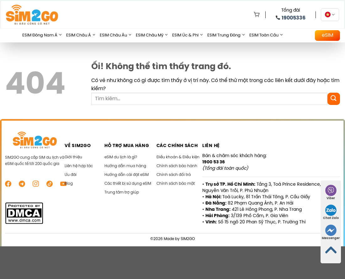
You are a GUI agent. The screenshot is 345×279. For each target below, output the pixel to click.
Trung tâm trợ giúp (121, 192)
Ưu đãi (71, 175)
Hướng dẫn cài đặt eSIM (126, 175)
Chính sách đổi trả (174, 175)
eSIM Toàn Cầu (266, 35)
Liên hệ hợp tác (79, 166)
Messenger (331, 232)
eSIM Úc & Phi (187, 35)
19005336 (293, 18)
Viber (331, 192)
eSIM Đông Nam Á (41, 35)
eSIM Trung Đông (226, 35)
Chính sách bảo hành (177, 166)
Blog (69, 184)
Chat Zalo (331, 212)
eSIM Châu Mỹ (151, 35)
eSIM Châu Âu (115, 35)
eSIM (327, 35)
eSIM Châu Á (80, 35)
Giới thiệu (73, 157)
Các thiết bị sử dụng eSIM (127, 184)
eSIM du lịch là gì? (120, 157)
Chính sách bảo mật (176, 184)
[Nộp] (333, 99)
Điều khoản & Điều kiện (178, 157)
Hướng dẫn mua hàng (125, 166)
